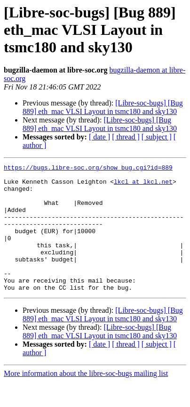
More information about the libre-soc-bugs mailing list (86, 399)
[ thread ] (126, 137)
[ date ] (99, 137)
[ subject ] (157, 137)
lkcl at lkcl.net (143, 185)
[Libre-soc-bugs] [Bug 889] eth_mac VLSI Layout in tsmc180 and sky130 (103, 107)
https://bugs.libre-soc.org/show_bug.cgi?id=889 (88, 168)
